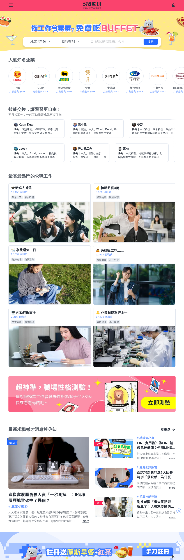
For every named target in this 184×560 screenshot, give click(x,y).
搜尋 (147, 40)
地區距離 (40, 41)
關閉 (179, 511)
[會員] (173, 5)
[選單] (11, 5)
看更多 (166, 338)
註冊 (92, 486)
